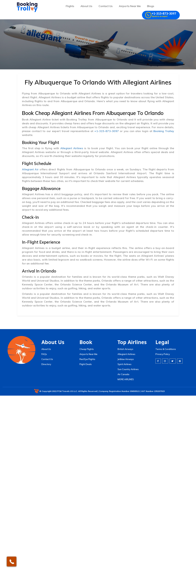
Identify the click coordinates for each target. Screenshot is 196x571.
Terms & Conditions (165, 349)
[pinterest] (180, 361)
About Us (86, 6)
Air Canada (123, 374)
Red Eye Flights (87, 359)
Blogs (150, 6)
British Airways (125, 349)
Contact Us (106, 6)
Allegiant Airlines (72, 148)
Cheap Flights (86, 349)
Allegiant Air (31, 169)
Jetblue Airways (126, 359)
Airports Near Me (130, 6)
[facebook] (158, 361)
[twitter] (173, 361)
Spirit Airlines (124, 364)
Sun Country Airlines (128, 369)
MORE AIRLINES (126, 379)
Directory (46, 364)
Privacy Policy (162, 354)
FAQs (44, 354)
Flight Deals (85, 364)
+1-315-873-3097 (107, 131)
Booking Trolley (163, 131)
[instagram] (165, 361)
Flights (70, 6)
